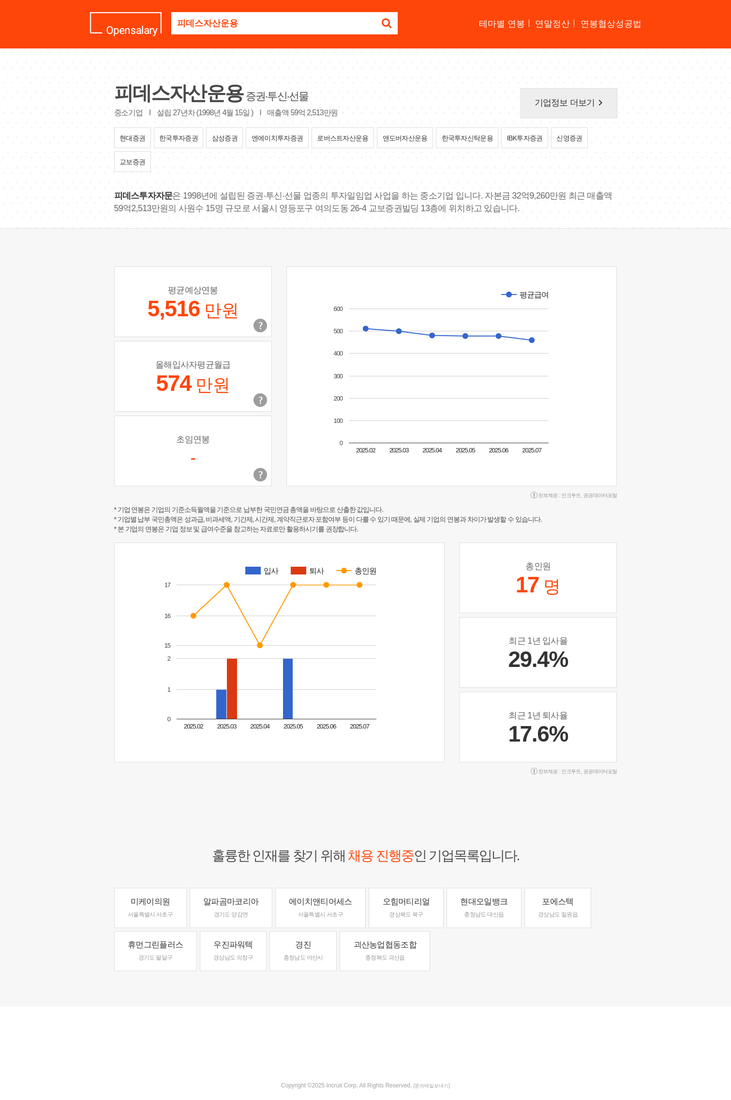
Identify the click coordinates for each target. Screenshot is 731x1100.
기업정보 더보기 (570, 102)
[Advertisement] (366, 1038)
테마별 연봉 (502, 24)
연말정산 (552, 24)
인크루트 (571, 495)
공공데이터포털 (600, 495)
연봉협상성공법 (611, 24)
